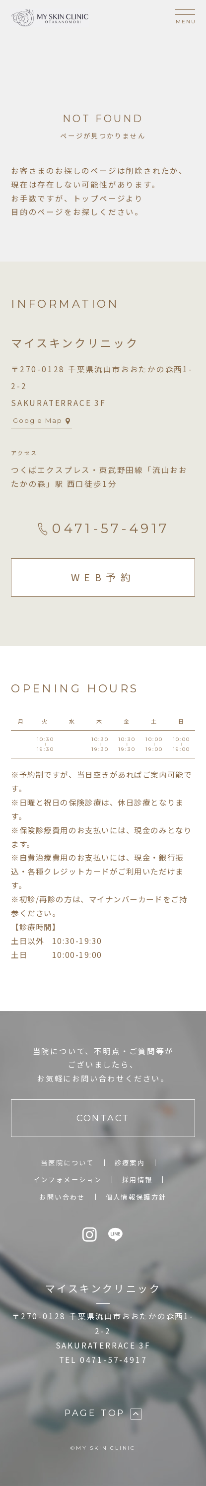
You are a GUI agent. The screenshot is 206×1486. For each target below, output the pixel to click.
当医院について (67, 1162)
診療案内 (130, 1162)
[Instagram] (90, 1234)
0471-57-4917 (103, 528)
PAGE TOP (103, 1413)
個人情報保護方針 (136, 1197)
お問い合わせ (62, 1197)
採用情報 (137, 1179)
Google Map (42, 420)
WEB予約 (103, 577)
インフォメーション (67, 1179)
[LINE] (116, 1234)
